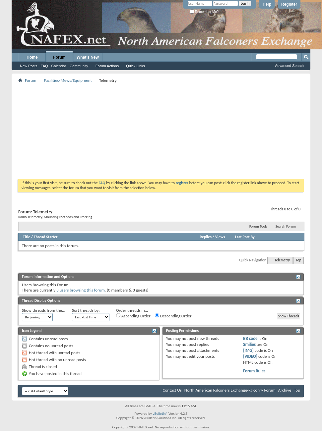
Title (26, 237)
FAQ (44, 66)
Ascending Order (133, 315)
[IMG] (248, 350)
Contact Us (172, 390)
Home (32, 57)
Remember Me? (204, 12)
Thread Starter (46, 237)
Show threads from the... (43, 310)
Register (289, 4)
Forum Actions (107, 66)
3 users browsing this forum (80, 290)
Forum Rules (254, 370)
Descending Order (173, 315)
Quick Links (135, 66)
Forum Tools (258, 226)
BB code (250, 338)
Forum (59, 57)
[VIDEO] (250, 356)
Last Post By (245, 237)
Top (298, 260)
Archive (284, 390)
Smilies (249, 344)
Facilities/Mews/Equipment (68, 80)
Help (267, 4)
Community (79, 66)
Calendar (58, 66)
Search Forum (286, 226)
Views (220, 237)
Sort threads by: (86, 310)
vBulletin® (160, 413)
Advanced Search (289, 66)
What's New (88, 57)
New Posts (28, 66)
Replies (206, 237)
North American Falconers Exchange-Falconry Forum (230, 390)
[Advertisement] (161, 130)
